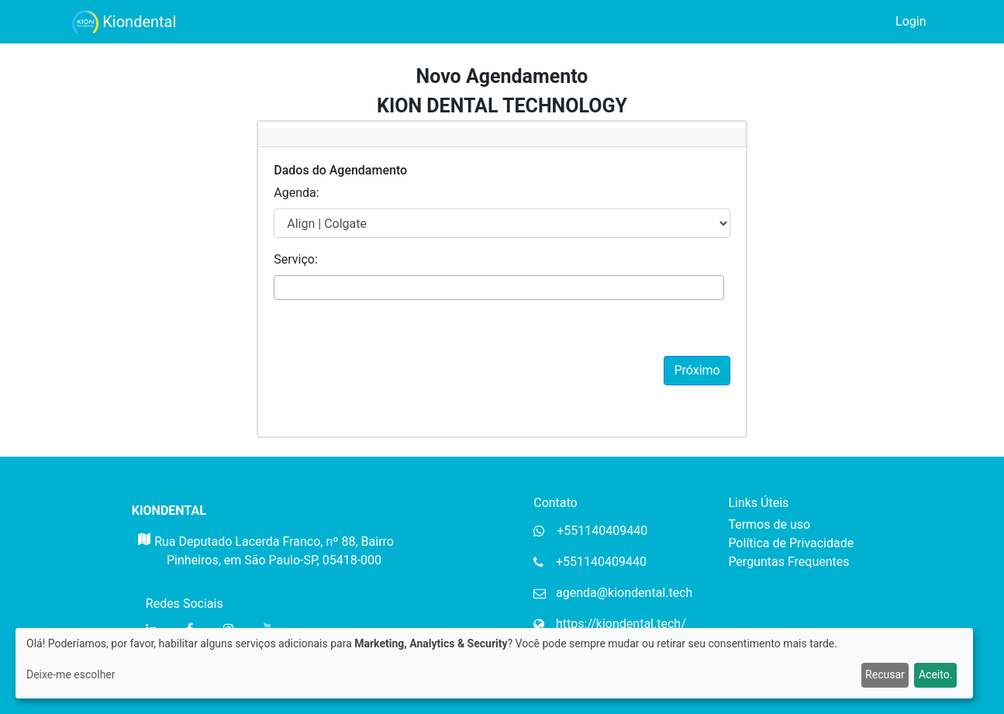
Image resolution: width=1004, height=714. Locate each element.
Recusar (885, 674)
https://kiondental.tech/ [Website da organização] (621, 623)
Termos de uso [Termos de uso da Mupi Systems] (769, 524)
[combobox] (499, 287)
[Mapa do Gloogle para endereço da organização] (143, 556)
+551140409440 (601, 561)
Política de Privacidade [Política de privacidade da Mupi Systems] (791, 543)
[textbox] (283, 287)
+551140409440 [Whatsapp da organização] (602, 530)
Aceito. (935, 674)
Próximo (696, 370)
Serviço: (296, 259)
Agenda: (296, 192)
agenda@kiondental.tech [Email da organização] (624, 592)
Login (910, 21)
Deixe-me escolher (71, 674)
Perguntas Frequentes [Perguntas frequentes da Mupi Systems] (788, 561)
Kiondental (124, 21)
